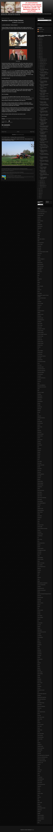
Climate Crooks (40, 341)
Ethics (39, 428)
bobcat (39, 282)
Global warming (40, 484)
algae (39, 237)
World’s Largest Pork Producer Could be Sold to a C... (44, 174)
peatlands (39, 650)
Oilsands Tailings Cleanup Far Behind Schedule (44, 126)
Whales (39, 804)
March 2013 (42, 183)
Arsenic (39, 257)
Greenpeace (40, 499)
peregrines (39, 651)
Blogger (33, 829)
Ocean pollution (40, 617)
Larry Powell (41, 31)
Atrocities (39, 260)
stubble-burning (40, 746)
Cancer (39, 299)
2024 (40, 41)
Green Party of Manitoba (42, 497)
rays (38, 691)
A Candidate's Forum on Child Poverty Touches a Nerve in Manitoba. (13, 172)
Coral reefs (39, 365)
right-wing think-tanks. (41, 711)
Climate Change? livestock (42, 334)
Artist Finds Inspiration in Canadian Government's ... (44, 154)
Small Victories (40, 735)
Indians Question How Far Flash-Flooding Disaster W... (44, 78)
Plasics (39, 666)
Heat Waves (40, 515)
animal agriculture (41, 242)
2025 (40, 39)
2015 (40, 54)
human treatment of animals (42, 528)
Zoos (38, 822)
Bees (38, 275)
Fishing (39, 452)
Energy (39, 419)
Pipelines (39, 662)
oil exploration (40, 622)
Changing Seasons (41, 310)
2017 (40, 51)
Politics (39, 677)
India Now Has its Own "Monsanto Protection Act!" (44, 112)
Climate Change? (41, 332)
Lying (38, 573)
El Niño (39, 412)
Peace (39, 648)
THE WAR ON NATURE (42, 760)
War (38, 798)
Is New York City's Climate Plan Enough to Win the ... (44, 99)
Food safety (40, 461)
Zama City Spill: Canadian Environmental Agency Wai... (44, 115)
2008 (40, 194)
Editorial (11, 122)
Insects (39, 546)
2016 (40, 53)
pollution (39, 684)
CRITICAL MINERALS (41, 385)
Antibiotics (39, 249)
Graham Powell (41, 29)
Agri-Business (40, 226)
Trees (39, 773)
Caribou (39, 307)
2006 (40, 197)
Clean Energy (40, 325)
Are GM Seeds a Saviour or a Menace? (44, 96)
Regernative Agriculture (42, 699)
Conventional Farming (41, 361)
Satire (39, 720)
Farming (39, 441)
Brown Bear (40, 293)
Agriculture (39, 228)
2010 (40, 191)
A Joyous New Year (41, 213)
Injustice (39, 544)
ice (38, 537)
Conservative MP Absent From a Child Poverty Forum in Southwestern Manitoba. (15, 168)
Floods (39, 457)
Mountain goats (40, 597)
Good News (40, 492)
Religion (39, 700)
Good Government (41, 490)
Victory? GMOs (40, 793)
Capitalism (39, 301)
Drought (39, 405)
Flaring (39, 455)
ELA (38, 414)
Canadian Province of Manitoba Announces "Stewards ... (44, 151)
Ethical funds (40, 426)
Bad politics (40, 269)
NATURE (39, 601)
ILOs (38, 541)
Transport (39, 771)
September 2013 (43, 63)
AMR (38, 240)
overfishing (39, 635)
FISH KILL (39, 448)
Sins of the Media (41, 733)
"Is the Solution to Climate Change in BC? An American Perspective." (18, 118)
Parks (39, 646)
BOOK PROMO (40, 286)
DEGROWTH (40, 397)
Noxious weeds (40, 610)
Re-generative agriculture (42, 693)
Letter (39, 561)
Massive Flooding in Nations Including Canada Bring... (43, 91)
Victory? (39, 791)
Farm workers (40, 439)
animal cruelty (40, 244)
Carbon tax (39, 305)
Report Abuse (47, 202)
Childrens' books (40, 314)
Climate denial (40, 345)
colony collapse (40, 350)
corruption (39, 376)
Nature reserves (40, 602)
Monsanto (39, 595)
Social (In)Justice (41, 737)
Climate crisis (40, 339)
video (38, 795)
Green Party (40, 495)
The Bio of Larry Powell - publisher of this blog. (13, 175)
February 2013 (42, 185)
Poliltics (39, 675)
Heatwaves (39, 517)
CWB (38, 388)
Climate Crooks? (40, 343)
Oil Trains (39, 624)
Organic (39, 628)
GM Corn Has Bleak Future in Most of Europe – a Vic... (43, 168)
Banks (39, 273)
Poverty (39, 688)
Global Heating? (40, 483)
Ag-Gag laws (40, 224)
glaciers (39, 479)
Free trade (39, 475)
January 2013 (42, 186)
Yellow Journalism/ (41, 818)
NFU (38, 608)
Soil (38, 740)
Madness (39, 577)
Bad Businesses (40, 264)
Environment (40, 421)
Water (39, 800)
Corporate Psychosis (41, 368)
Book (38, 284)
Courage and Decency (41, 377)
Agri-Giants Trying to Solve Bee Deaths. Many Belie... (43, 139)
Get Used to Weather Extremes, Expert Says (44, 72)
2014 (40, 56)
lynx (38, 575)
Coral (38, 363)
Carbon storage (40, 303)
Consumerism (40, 359)
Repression (40, 704)
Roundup (39, 715)
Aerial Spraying (40, 220)
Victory (39, 788)
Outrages (39, 633)
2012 (40, 188)
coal (38, 348)
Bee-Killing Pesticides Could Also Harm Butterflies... (43, 123)
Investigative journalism (42, 550)
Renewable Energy (41, 702)
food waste (39, 463)
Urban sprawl (40, 780)
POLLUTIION (40, 682)
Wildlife (39, 813)
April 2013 (41, 182)
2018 (40, 50)
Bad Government (41, 266)
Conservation (40, 354)
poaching (39, 670)
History (39, 519)
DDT (38, 390)
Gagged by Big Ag (43, 117)
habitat (39, 506)
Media (39, 581)
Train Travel (40, 769)
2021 (40, 45)
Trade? (39, 768)
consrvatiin (39, 357)
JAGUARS (39, 552)
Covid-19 (39, 381)
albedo (39, 233)
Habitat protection (41, 510)
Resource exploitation (41, 706)
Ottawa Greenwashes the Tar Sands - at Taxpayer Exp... (44, 161)
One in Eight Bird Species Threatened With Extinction (44, 108)
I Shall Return (40, 535)
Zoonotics (39, 820)
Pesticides (39, 655)
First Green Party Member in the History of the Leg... (44, 147)
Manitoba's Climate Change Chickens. (43, 102)
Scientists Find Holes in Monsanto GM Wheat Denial (44, 157)
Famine (39, 437)
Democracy (40, 399)
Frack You (39, 470)
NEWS (39, 606)
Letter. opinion (40, 564)
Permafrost (39, 653)
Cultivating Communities (42, 386)
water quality (40, 802)
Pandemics (39, 644)
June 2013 (42, 68)
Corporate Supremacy (41, 370)
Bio (38, 277)
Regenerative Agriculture (42, 697)
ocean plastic (40, 615)
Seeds (39, 728)
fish (38, 446)
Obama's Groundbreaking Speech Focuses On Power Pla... (44, 85)
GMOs (39, 488)
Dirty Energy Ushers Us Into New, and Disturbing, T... (44, 132)
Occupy (39, 613)
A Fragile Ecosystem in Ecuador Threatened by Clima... (44, 164)
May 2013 (41, 180)
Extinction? (39, 432)
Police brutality (40, 673)
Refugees (39, 695)
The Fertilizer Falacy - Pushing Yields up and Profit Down (13, 137)
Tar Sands (39, 751)
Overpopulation (40, 637)
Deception (39, 394)
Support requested (41, 748)
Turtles (39, 775)
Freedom (39, 477)
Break (39, 291)
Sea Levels (39, 726)
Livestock (39, 570)
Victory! (39, 789)
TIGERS (39, 764)
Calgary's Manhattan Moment (43, 88)
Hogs (38, 521)
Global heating (40, 481)
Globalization (40, 486)
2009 (40, 193)
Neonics (39, 604)
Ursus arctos (40, 782)
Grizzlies (39, 504)
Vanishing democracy (41, 784)
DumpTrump (40, 406)
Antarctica (39, 246)
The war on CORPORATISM (42, 757)
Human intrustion (41, 524)
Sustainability (40, 749)
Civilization (39, 321)
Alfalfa (39, 235)
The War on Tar (40, 762)
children (39, 312)
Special (39, 742)
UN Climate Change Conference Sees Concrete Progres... (43, 136)
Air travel (39, 231)
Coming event (40, 352)
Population (39, 686)
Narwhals (39, 599)
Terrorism (39, 753)
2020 (40, 47)
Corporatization (40, 374)
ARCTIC (39, 255)
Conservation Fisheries (42, 356)
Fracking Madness (41, 474)
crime (39, 383)
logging (39, 572)
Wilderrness (40, 809)
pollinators (39, 679)
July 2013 (41, 66)
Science (39, 722)
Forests (39, 466)
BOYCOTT (39, 289)
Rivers (39, 713)
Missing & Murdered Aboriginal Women (44, 593)
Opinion (39, 626)
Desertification (40, 401)
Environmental (40, 423)
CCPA (39, 308)
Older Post (32, 131)
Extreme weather (41, 434)
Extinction (39, 430)
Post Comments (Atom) (20, 134)
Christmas (39, 316)
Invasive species (40, 548)
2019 (40, 48)
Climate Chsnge (40, 336)
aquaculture (40, 253)
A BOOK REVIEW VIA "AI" (42, 211)
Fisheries (39, 450)
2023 (40, 42)
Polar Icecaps (40, 671)
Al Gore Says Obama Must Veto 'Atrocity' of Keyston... (44, 129)
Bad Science (40, 271)
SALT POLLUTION (41, 717)
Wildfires (39, 811)
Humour (39, 530)
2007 (40, 196)
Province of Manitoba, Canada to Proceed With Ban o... (43, 82)
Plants (39, 664)
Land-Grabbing (40, 557)
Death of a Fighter (41, 392)
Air (38, 229)
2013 (40, 57)
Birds (38, 280)
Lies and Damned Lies (41, 566)
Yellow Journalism (41, 815)
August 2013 (42, 65)
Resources (39, 708)
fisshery (39, 454)
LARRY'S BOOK (40, 559)
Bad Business (40, 262)
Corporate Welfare (41, 372)
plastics (39, 668)
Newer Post (4, 131)
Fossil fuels (40, 468)
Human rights (40, 526)
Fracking (39, 472)
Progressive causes (41, 690)
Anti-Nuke (39, 248)
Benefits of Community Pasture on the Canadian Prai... (43, 120)
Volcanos (39, 797)
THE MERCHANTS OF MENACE (43, 755)
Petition (39, 657)
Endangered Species (41, 417)
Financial (39, 443)
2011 (40, 190)
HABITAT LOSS (40, 508)
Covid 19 (39, 379)
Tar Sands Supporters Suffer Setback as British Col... (43, 178)
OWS (38, 639)
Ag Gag (39, 222)
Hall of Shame (40, 512)
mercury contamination (41, 584)
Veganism (39, 786)
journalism (39, 553)
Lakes (39, 555)
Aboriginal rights (40, 215)
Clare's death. (40, 323)
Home (18, 131)
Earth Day (39, 408)
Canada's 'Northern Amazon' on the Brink (44, 145)
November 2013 (42, 60)
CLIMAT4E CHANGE (41, 328)
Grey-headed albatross (41, 503)
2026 (40, 38)
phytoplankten (40, 659)
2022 (40, 44)
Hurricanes (39, 532)
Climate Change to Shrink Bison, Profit (44, 94)
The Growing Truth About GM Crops (44, 70)
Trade (39, 766)
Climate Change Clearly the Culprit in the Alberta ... (44, 105)
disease (39, 403)
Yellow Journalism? (41, 817)
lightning (39, 568)
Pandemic (39, 642)
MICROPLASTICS (41, 588)
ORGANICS (40, 630)
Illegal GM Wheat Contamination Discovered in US (43, 171)
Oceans (39, 619)
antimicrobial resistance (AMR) (43, 251)
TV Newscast (40, 777)
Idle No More (40, 539)
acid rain (39, 217)
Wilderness (39, 806)
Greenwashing (40, 501)
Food (38, 459)
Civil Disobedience (41, 319)
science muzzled (40, 724)
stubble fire (39, 744)
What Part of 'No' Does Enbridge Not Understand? (43, 75)
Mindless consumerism (41, 590)
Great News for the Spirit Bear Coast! (44, 142)
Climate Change (6, 122)
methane (39, 586)
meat (38, 579)
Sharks (39, 731)
